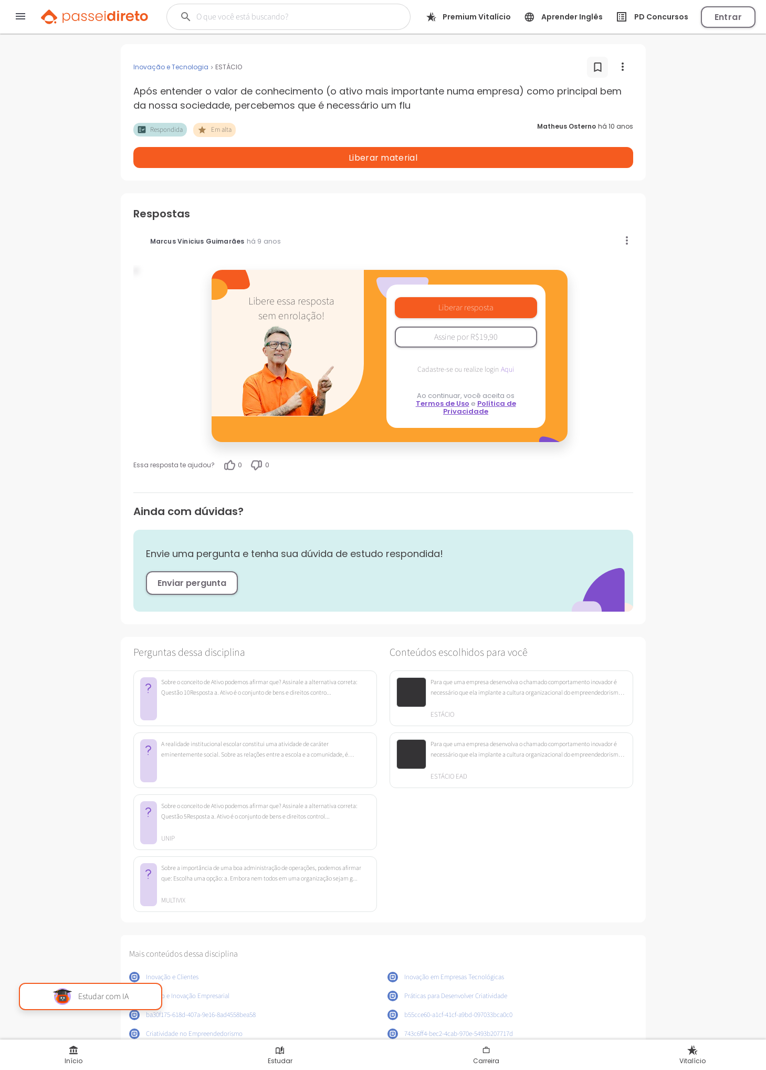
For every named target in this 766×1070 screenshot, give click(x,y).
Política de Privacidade (479, 380)
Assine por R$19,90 (466, 310)
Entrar (728, 17)
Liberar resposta (466, 280)
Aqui (507, 342)
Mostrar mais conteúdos (383, 1032)
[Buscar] (281, 16)
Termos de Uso (442, 376)
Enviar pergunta (192, 556)
